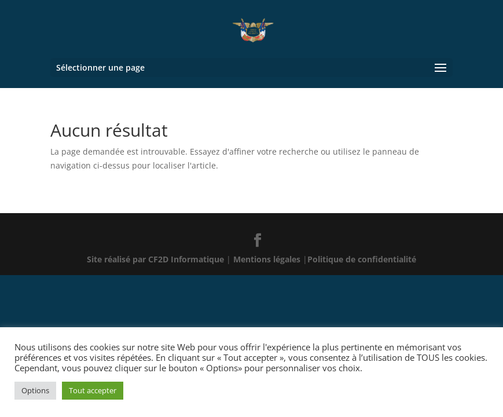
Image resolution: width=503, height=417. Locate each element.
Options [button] (35, 390)
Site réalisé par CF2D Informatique (156, 259)
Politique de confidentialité (361, 259)
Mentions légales (268, 259)
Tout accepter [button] (92, 390)
